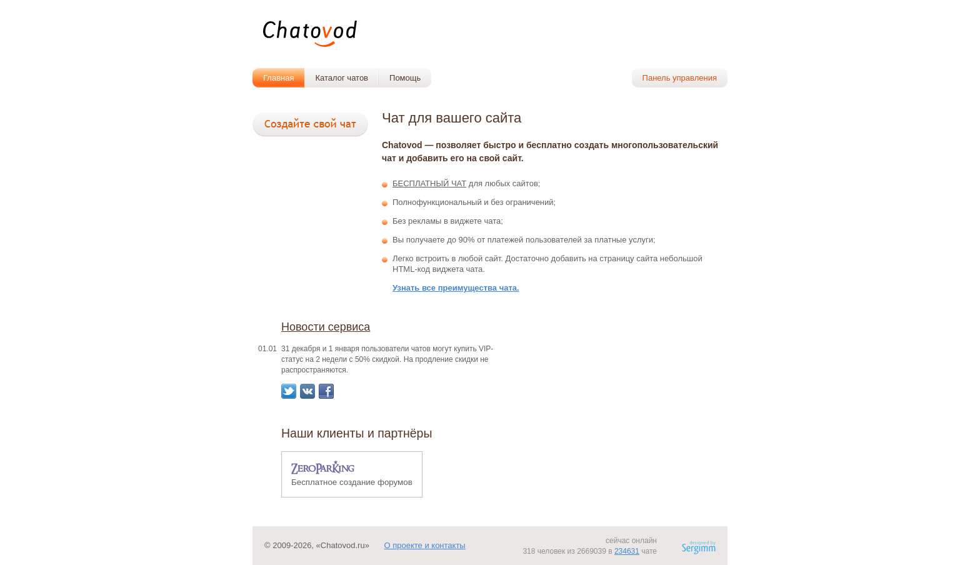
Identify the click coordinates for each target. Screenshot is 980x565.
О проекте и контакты (424, 545)
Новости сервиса (325, 327)
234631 (626, 551)
